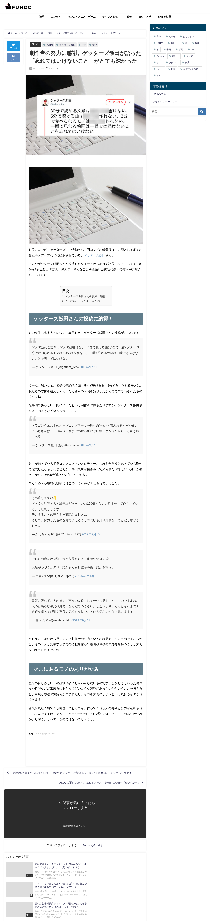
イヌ (159, 75)
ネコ (159, 62)
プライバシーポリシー (165, 102)
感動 (181, 49)
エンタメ (56, 16)
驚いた (35, 44)
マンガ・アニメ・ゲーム (82, 16)
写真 (197, 43)
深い (95, 45)
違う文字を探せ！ (191, 69)
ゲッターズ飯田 (68, 45)
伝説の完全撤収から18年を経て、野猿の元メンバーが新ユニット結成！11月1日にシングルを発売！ (75, 773)
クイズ (189, 56)
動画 (168, 49)
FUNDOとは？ (160, 93)
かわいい (173, 62)
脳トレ (174, 43)
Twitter (50, 45)
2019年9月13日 (90, 445)
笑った (172, 36)
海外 (159, 36)
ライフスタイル (111, 16)
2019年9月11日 (90, 366)
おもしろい (188, 36)
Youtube (160, 56)
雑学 (41, 16)
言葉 (187, 62)
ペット (160, 69)
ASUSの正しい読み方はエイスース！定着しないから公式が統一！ (96, 783)
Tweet (13, 45)
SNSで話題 (164, 16)
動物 (129, 16)
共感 (84, 45)
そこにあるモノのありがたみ (82, 301)
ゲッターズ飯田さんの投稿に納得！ (86, 296)
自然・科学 (145, 16)
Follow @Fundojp (93, 846)
